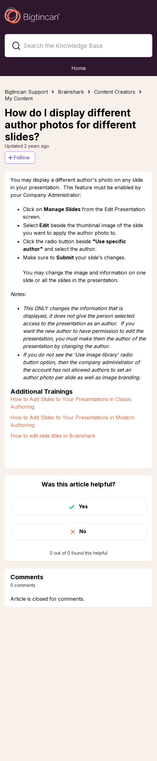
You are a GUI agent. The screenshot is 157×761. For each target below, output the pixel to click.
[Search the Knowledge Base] (78, 45)
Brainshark (71, 92)
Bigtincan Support (26, 92)
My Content (19, 98)
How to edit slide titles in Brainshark (52, 436)
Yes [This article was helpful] (83, 506)
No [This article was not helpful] (82, 531)
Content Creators (114, 92)
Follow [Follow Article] (22, 157)
